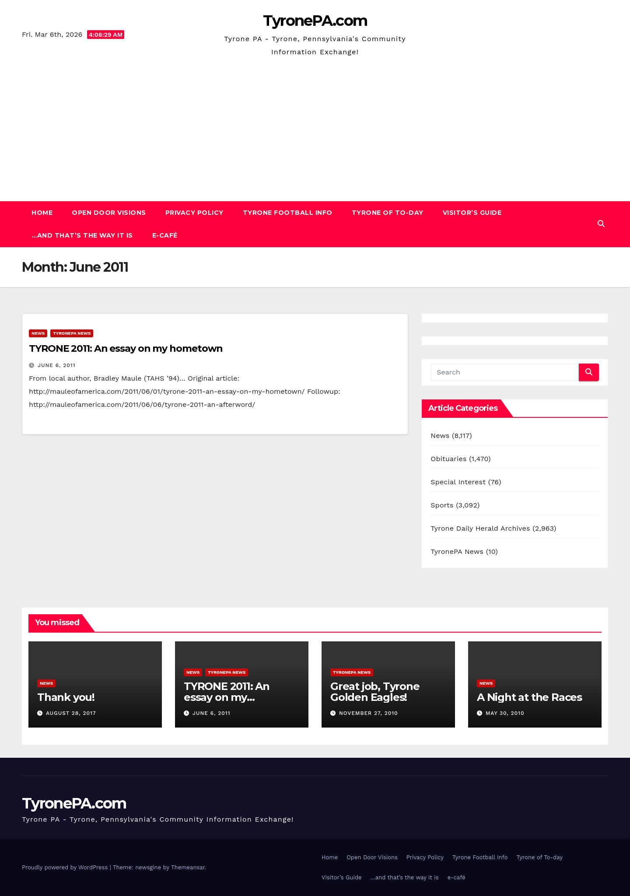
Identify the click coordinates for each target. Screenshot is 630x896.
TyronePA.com (315, 20)
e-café (165, 235)
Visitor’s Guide (472, 213)
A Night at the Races (529, 697)
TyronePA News (72, 333)
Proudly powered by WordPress (66, 867)
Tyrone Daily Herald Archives (480, 528)
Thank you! (65, 697)
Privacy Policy (194, 213)
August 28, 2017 (71, 713)
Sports (441, 505)
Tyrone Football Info (287, 213)
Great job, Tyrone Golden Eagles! (375, 692)
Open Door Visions (109, 213)
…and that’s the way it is (82, 235)
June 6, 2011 (57, 365)
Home (42, 213)
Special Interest (458, 482)
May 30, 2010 (505, 713)
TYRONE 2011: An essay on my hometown (126, 348)
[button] (601, 224)
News (38, 333)
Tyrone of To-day (388, 213)
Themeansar (188, 867)
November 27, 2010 (368, 713)
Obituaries (448, 459)
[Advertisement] (315, 124)
